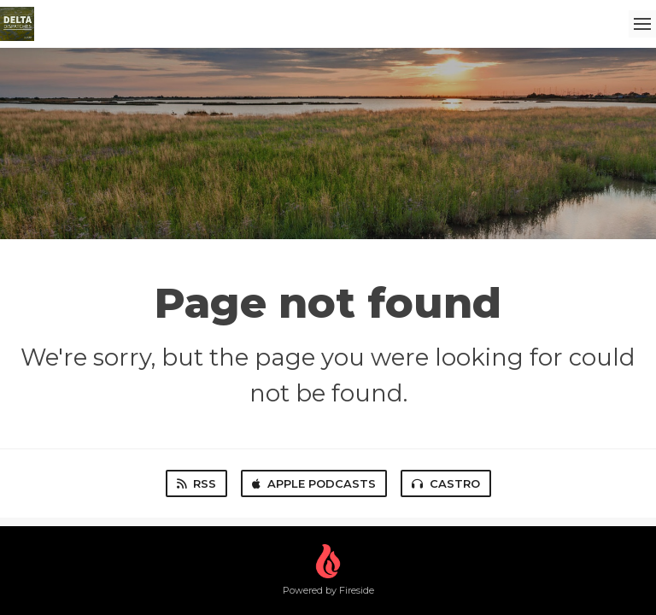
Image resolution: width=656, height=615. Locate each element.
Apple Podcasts (314, 483)
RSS (196, 483)
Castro (446, 483)
